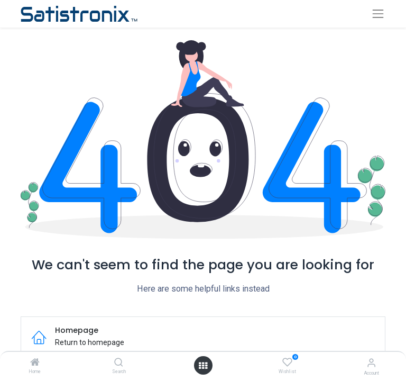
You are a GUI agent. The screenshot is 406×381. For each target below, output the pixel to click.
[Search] (119, 363)
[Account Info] (371, 363)
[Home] (35, 363)
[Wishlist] (287, 362)
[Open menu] (203, 365)
